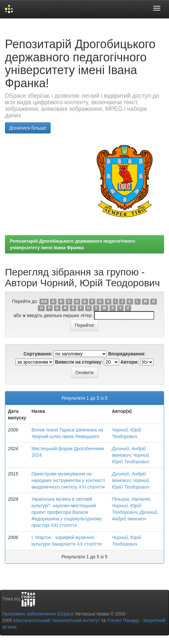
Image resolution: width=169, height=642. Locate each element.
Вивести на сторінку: (79, 362)
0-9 (43, 302)
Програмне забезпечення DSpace (38, 613)
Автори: (129, 362)
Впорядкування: (126, 353)
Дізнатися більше (27, 127)
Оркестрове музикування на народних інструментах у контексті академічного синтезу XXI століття (68, 480)
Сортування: (37, 353)
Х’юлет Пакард (123, 620)
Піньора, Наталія (131, 499)
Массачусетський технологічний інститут (56, 620)
